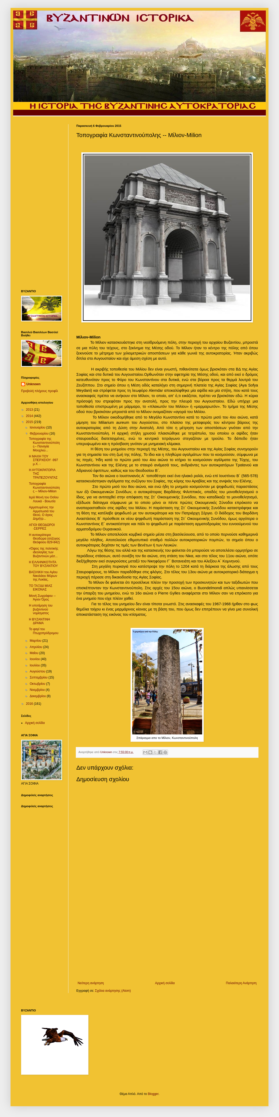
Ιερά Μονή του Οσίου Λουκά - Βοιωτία (43, 499)
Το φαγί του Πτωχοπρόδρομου (43, 631)
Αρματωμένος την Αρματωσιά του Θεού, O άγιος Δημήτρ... (41, 512)
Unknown (33, 384)
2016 (30, 704)
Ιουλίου (35, 665)
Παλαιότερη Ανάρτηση (241, 983)
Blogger (153, 1094)
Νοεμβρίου (38, 690)
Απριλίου (36, 647)
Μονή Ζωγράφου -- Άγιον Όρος (42, 597)
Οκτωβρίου (38, 684)
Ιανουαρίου (38, 427)
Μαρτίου (36, 641)
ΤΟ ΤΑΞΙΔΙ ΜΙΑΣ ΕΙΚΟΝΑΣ (40, 587)
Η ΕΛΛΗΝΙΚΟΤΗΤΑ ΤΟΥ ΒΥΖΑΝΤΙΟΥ (43, 564)
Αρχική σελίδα (165, 983)
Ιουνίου (35, 659)
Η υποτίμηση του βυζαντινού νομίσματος (40, 609)
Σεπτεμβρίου (39, 677)
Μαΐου (34, 653)
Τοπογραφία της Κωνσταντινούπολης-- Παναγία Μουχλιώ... (44, 444)
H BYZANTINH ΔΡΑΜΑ (39, 621)
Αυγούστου (38, 671)
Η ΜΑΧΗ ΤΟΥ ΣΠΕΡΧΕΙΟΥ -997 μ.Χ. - (43, 460)
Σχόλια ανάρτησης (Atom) (113, 991)
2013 (30, 409)
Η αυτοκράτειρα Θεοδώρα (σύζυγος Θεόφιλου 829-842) (44, 538)
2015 (30, 422)
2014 (30, 416)
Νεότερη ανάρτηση (91, 983)
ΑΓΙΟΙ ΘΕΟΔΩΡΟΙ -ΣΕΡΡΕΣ (42, 526)
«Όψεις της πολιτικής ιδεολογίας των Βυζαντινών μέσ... (43, 552)
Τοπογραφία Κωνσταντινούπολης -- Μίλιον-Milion (44, 487)
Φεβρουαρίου (39, 433)
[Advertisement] (167, 938)
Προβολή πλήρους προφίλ (39, 391)
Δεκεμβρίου (38, 696)
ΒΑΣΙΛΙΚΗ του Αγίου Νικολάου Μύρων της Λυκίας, (43, 576)
